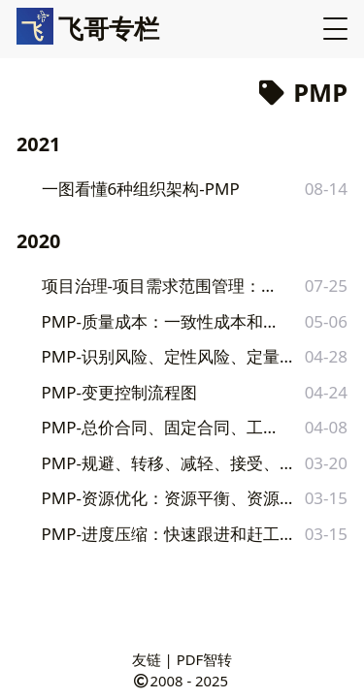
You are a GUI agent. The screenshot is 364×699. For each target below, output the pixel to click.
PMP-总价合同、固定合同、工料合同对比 (162, 427)
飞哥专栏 (88, 28)
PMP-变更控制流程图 (119, 392)
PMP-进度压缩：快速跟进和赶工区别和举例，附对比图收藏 (170, 534)
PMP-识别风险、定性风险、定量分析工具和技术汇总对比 (170, 356)
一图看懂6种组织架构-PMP (141, 188)
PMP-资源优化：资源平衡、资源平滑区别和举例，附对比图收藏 (172, 498)
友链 (146, 659)
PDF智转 (205, 659)
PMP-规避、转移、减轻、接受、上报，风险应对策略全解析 (170, 463)
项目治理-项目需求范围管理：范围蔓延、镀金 (164, 285)
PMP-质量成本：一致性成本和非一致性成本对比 (166, 321)
